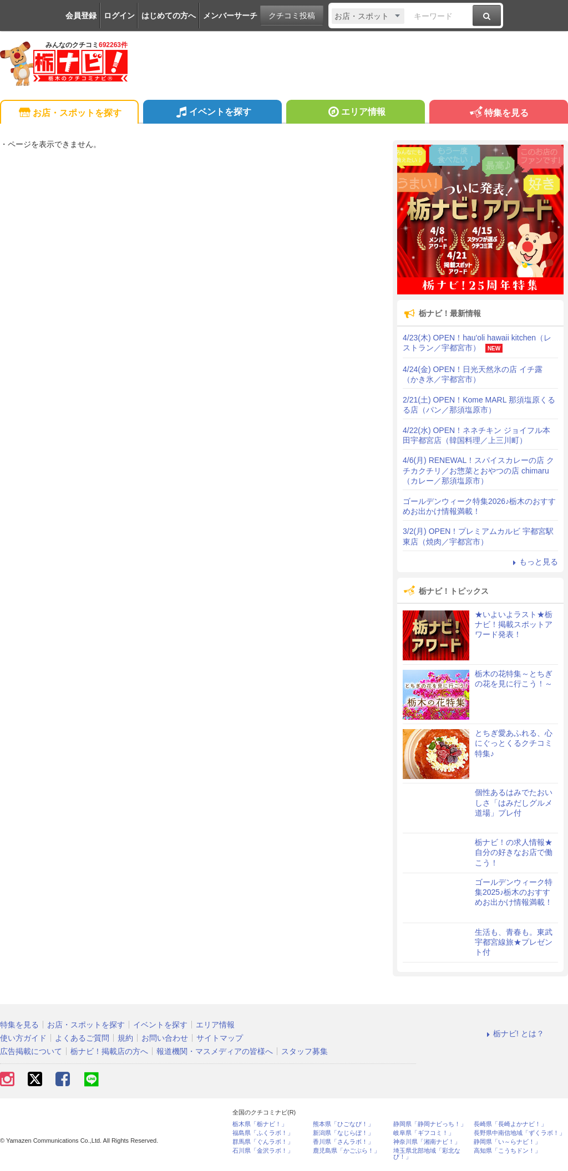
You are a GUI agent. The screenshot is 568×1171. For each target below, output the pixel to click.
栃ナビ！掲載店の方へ (109, 1051)
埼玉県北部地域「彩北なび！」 (426, 1154)
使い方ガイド (23, 1037)
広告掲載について (31, 1051)
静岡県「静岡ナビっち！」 (429, 1124)
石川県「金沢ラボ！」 (262, 1151)
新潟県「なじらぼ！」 (343, 1133)
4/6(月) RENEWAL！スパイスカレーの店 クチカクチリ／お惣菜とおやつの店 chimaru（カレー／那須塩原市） (478, 470)
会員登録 (81, 15)
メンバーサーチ (230, 15)
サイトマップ (219, 1037)
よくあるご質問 (82, 1037)
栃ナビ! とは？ (513, 1033)
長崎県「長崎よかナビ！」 (510, 1124)
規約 (125, 1037)
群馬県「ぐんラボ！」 (262, 1142)
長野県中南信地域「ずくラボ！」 (519, 1133)
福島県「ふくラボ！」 (262, 1133)
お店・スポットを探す (69, 113)
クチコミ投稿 (291, 15)
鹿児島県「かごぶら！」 (346, 1151)
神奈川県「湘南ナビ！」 (426, 1142)
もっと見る (533, 561)
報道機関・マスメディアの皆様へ (214, 1051)
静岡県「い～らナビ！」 (507, 1142)
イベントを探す (212, 113)
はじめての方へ (168, 15)
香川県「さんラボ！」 (343, 1142)
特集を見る (498, 113)
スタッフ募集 (304, 1051)
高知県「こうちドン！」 (507, 1151)
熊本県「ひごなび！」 (343, 1124)
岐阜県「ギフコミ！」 (423, 1133)
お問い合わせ (164, 1037)
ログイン (119, 15)
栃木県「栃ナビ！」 (259, 1124)
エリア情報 (355, 113)
